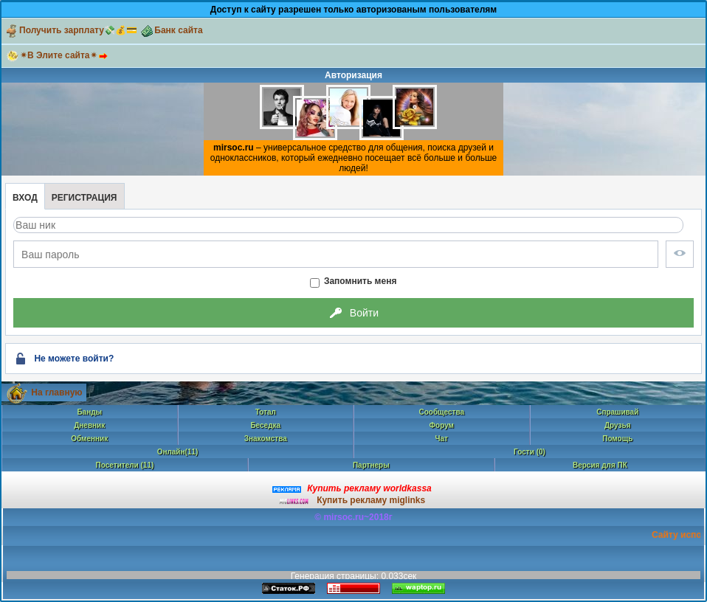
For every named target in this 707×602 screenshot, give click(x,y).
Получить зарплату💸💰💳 (71, 30)
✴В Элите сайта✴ (66, 55)
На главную (56, 392)
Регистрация (84, 198)
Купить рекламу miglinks (371, 500)
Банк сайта (170, 30)
